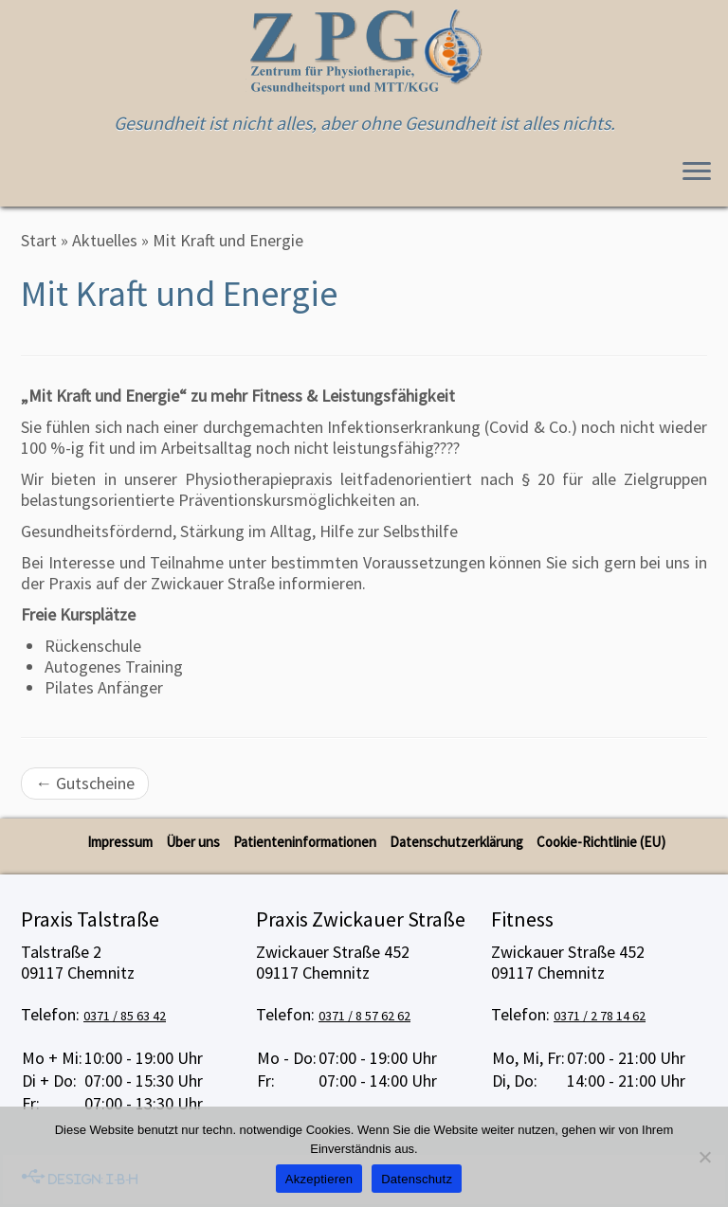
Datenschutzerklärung (456, 842)
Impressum (120, 842)
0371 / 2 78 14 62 (600, 1015)
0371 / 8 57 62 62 (364, 1015)
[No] (704, 1156)
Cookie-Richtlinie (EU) (601, 842)
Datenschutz (416, 1179)
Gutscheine (85, 783)
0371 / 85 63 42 (124, 1015)
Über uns (193, 842)
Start (39, 240)
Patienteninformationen (304, 842)
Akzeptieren (319, 1179)
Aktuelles (104, 240)
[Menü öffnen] (696, 172)
